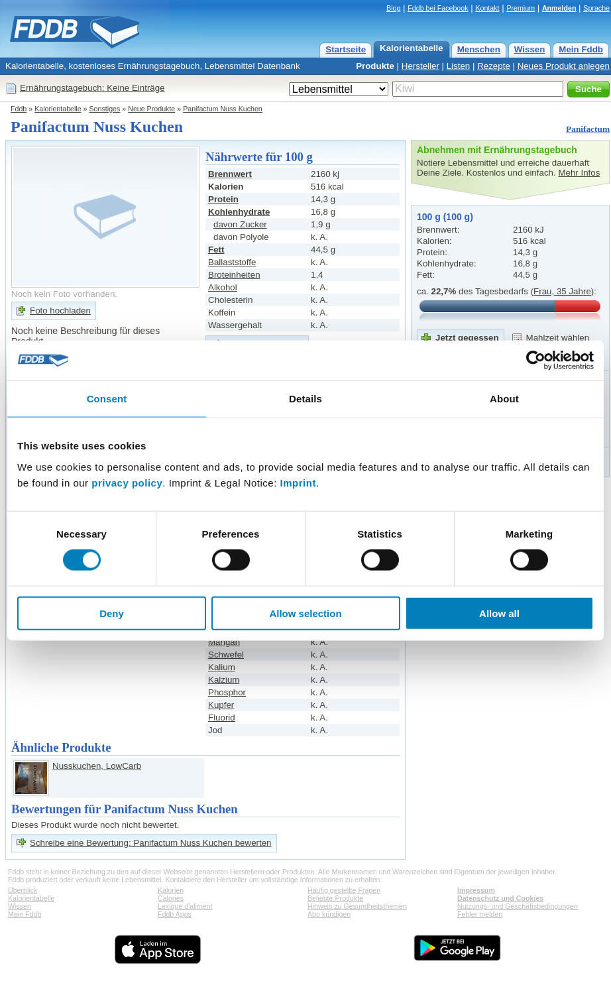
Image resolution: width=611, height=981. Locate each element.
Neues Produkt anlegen (564, 66)
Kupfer (221, 705)
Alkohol (222, 287)
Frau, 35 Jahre (562, 291)
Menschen (478, 49)
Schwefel (226, 655)
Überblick (22, 890)
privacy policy (126, 482)
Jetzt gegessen (467, 338)
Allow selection (305, 612)
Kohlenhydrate (239, 212)
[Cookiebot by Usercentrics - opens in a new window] (536, 361)
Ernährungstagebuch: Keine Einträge (92, 88)
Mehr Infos (579, 173)
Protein (223, 199)
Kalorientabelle (411, 48)
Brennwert (230, 174)
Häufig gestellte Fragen (343, 890)
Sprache (596, 8)
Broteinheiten (234, 275)
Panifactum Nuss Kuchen (222, 109)
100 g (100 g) (445, 216)
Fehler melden (479, 914)
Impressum (476, 890)
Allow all (499, 612)
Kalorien (171, 890)
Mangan (224, 642)
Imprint (298, 482)
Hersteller (420, 66)
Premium (520, 8)
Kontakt (487, 8)
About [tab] (504, 398)
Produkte (375, 66)
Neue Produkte (151, 109)
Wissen (529, 49)
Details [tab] (305, 398)
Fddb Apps (175, 914)
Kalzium (223, 680)
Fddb (19, 109)
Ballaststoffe (232, 262)
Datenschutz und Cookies (500, 898)
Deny (111, 612)
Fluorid (221, 717)
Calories (171, 898)
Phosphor (227, 692)
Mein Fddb (581, 49)
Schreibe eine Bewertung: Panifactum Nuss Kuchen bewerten (151, 843)
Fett (216, 250)
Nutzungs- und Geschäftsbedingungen (517, 906)
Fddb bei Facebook (438, 8)
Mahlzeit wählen (558, 338)
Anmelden (559, 8)
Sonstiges (105, 109)
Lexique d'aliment (185, 906)
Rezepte (493, 66)
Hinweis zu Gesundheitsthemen (357, 906)
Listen (459, 66)
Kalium (221, 667)
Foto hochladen (60, 311)
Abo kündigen (329, 914)
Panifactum (588, 129)
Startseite (345, 49)
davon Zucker (240, 224)
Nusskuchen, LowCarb (96, 766)
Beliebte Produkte (335, 898)
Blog (393, 8)
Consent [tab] (107, 398)
